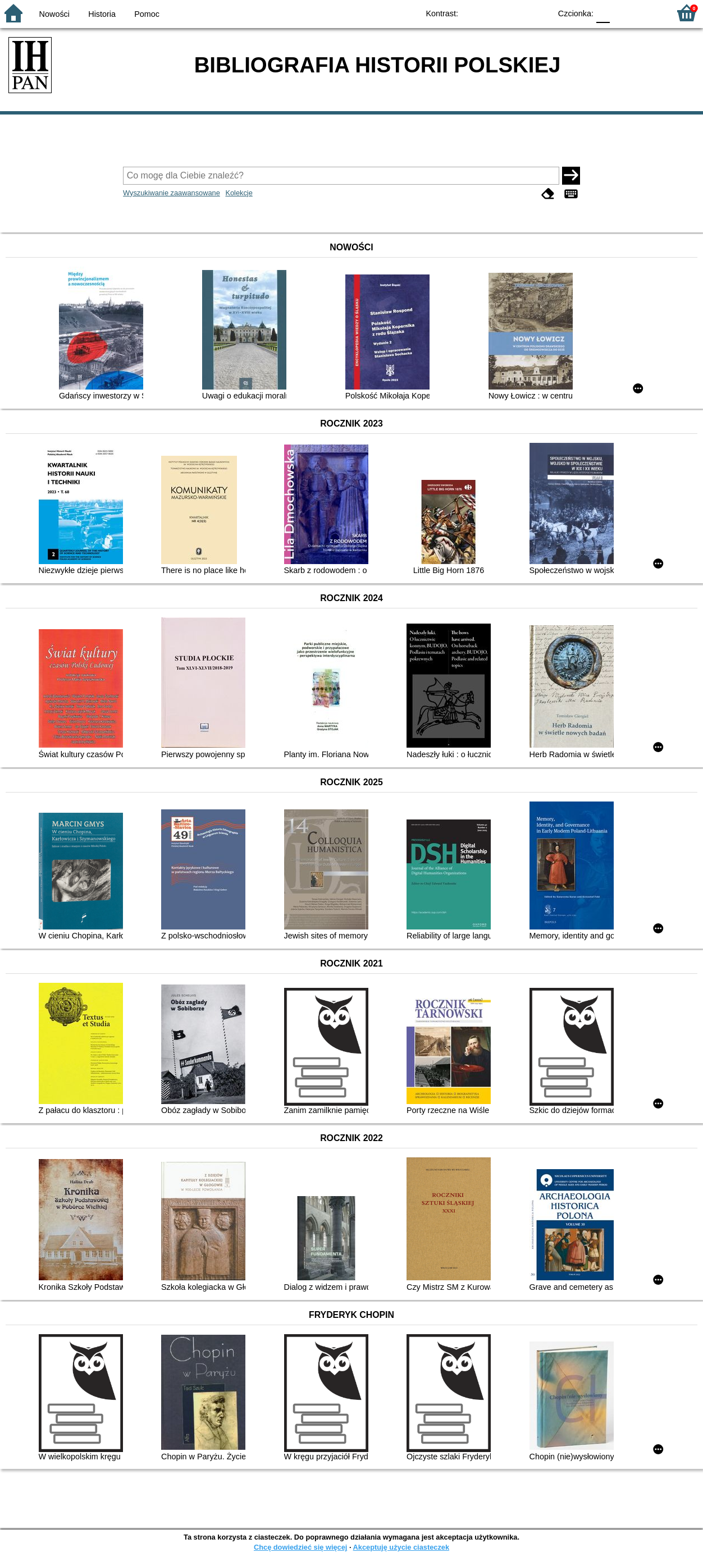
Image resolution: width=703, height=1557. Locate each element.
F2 (648, 12)
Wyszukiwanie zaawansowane (171, 193)
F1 (622, 12)
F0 (602, 12)
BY (539, 12)
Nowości (54, 14)
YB (516, 12)
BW (493, 12)
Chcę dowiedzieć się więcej (300, 1547)
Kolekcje (238, 193)
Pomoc (146, 14)
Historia (102, 14)
